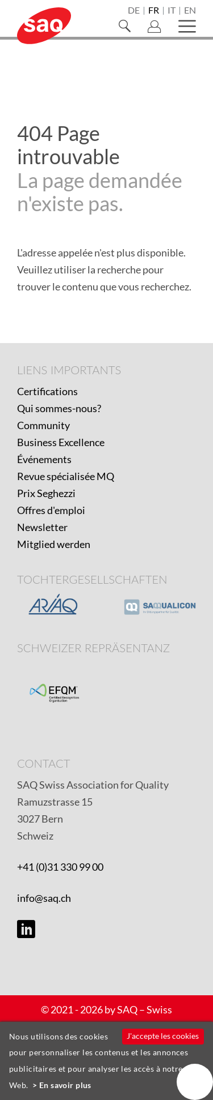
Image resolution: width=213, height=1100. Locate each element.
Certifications (47, 391)
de (134, 11)
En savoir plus (65, 1085)
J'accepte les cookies (163, 1036)
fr (153, 11)
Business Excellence (61, 442)
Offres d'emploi (51, 510)
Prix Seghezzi (46, 493)
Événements (44, 459)
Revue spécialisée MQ (65, 476)
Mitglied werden (53, 544)
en (190, 11)
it (172, 11)
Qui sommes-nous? (59, 408)
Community (43, 425)
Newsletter (42, 527)
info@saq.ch (44, 898)
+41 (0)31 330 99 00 (60, 867)
